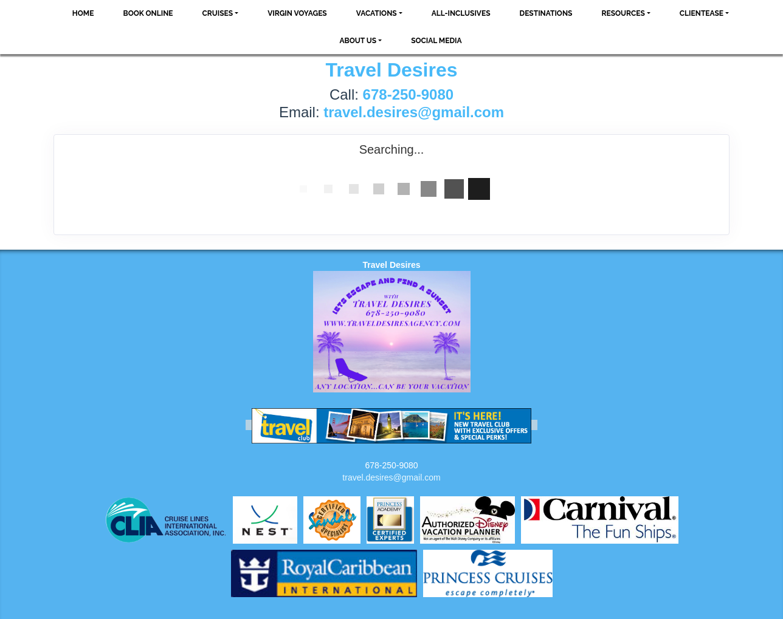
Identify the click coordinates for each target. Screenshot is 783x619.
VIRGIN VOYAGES (297, 13)
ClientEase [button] (701, 13)
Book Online (148, 13)
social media (436, 40)
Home (83, 13)
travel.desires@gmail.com (391, 477)
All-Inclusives (461, 13)
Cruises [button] (217, 13)
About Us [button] (357, 40)
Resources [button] (622, 13)
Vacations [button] (376, 13)
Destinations (546, 13)
